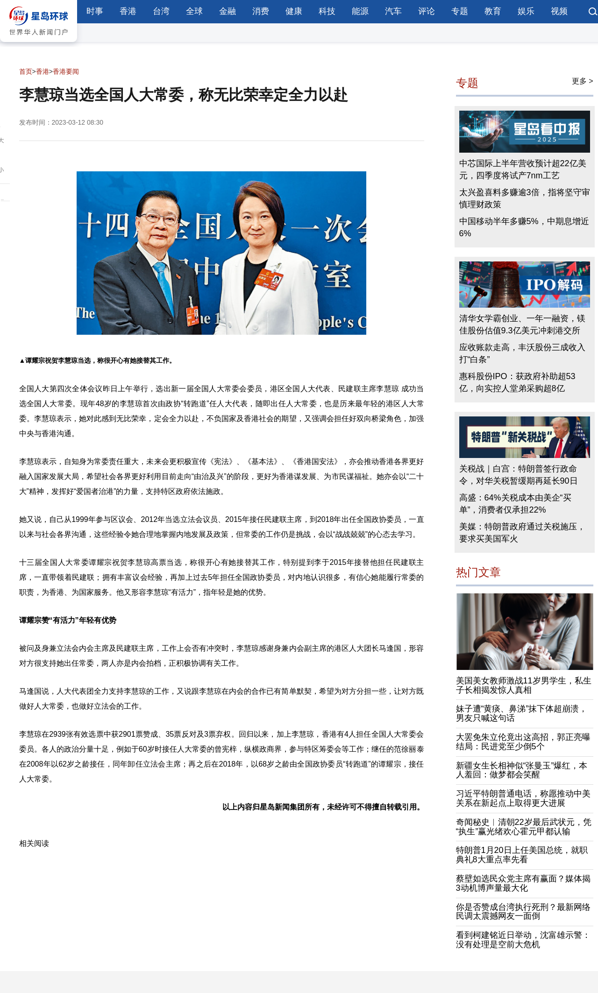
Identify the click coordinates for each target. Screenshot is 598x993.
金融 (227, 11)
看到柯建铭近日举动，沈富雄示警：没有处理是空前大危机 (523, 939)
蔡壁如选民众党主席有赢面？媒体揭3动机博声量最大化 (523, 883)
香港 (128, 11)
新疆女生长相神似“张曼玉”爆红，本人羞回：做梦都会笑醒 (522, 770)
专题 (459, 11)
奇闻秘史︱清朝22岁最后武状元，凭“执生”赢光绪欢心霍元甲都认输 (523, 826)
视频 (559, 11)
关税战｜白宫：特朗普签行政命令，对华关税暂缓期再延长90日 (518, 475)
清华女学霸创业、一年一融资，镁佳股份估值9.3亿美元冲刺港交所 (522, 324)
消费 (260, 11)
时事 (94, 11)
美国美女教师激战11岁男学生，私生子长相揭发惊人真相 (523, 685)
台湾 (161, 11)
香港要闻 (66, 71)
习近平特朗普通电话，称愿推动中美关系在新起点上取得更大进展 (523, 798)
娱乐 (526, 11)
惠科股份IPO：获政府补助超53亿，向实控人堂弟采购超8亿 (517, 382)
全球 (194, 11)
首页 (25, 71)
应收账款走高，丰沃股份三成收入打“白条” (522, 353)
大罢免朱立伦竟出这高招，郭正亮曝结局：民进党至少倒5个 (523, 741)
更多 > (582, 81)
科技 (327, 11)
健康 (293, 11)
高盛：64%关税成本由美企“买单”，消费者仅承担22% (515, 503)
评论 (426, 11)
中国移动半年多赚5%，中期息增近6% (524, 227)
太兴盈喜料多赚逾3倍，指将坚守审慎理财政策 (524, 198)
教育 (492, 11)
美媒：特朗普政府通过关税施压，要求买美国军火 (522, 532)
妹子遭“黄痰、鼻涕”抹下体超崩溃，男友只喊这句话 (522, 713)
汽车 (393, 11)
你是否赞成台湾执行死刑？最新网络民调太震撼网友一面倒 (523, 911)
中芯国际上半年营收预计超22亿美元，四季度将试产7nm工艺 (522, 169)
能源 (360, 11)
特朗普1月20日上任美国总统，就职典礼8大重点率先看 (522, 854)
